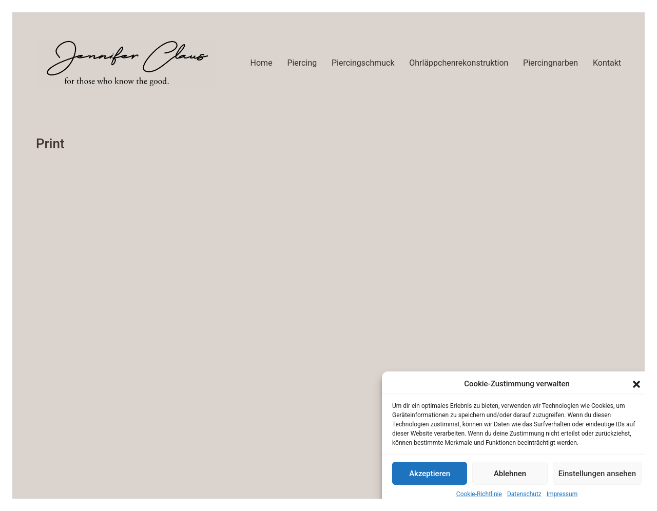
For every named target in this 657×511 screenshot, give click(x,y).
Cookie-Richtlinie (479, 494)
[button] (636, 384)
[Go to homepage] (126, 63)
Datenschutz (524, 494)
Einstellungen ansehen (597, 473)
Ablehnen (510, 473)
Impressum (562, 494)
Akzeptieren (429, 473)
